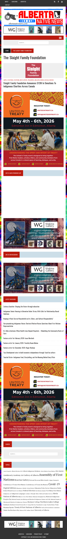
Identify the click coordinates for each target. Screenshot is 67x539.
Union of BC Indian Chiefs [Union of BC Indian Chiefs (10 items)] (27, 510)
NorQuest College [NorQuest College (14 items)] (34, 502)
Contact (7, 5)
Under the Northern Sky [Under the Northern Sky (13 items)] (11, 510)
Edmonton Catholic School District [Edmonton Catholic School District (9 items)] (25, 488)
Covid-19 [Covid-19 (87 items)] (54, 484)
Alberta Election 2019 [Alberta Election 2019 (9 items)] (17, 471)
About (6, 1)
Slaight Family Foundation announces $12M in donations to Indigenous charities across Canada (29, 84)
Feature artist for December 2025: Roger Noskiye (19, 348)
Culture (16, 80)
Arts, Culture (8, 80)
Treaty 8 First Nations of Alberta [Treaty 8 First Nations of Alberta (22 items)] (27, 507)
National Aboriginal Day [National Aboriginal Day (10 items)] (39, 496)
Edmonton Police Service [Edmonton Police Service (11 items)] (42, 488)
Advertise (23, 1)
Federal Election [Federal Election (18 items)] (29, 490)
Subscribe (14, 1)
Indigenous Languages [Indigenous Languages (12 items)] (18, 494)
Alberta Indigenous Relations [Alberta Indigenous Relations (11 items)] (31, 471)
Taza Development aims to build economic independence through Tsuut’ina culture (29, 352)
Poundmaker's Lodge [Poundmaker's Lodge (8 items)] (41, 505)
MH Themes (43, 537)
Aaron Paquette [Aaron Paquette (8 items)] (7, 471)
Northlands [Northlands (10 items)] (6, 505)
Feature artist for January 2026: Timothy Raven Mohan (20, 343)
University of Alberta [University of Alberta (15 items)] (41, 510)
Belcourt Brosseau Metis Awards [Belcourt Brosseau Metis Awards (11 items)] (38, 480)
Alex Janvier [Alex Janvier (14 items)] (59, 471)
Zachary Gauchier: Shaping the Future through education (21, 306)
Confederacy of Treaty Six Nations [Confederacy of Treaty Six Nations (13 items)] (37, 485)
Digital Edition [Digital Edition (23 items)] (9, 488)
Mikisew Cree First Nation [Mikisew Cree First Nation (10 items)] (25, 496)
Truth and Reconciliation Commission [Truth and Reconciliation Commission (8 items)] (50, 507)
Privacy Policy (38, 534)
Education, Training (27, 80)
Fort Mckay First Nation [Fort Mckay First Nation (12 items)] (53, 491)
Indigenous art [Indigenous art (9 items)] (7, 493)
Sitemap (46, 534)
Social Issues (49, 80)
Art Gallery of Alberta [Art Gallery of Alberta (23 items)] (30, 475)
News (42, 80)
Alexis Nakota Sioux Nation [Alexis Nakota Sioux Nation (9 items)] (48, 471)
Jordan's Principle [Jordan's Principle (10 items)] (31, 493)
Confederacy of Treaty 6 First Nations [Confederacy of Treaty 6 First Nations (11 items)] (14, 485)
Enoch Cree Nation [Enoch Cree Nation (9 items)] (17, 491)
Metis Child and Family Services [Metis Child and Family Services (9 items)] (44, 493)
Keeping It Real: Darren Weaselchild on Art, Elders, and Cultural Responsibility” (28, 319)
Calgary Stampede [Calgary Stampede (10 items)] (54, 480)
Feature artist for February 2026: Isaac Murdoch (18, 338)
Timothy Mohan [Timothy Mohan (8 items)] (51, 505)
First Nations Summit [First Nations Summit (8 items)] (41, 491)
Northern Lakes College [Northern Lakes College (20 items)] (49, 502)
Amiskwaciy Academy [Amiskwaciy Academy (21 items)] (12, 475)
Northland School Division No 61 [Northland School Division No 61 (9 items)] (18, 505)
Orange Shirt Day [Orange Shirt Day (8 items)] (31, 505)
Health (37, 80)
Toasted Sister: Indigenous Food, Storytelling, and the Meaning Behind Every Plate (29, 357)
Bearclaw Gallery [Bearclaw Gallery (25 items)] (21, 480)
